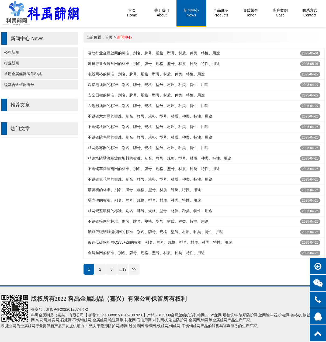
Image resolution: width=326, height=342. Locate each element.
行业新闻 (11, 63)
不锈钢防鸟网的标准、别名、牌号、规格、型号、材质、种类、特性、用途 (150, 137)
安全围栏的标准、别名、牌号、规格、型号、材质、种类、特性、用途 (146, 95)
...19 (122, 269)
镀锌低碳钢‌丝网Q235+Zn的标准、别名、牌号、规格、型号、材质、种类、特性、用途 (160, 242)
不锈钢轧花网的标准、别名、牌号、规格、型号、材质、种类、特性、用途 (150, 179)
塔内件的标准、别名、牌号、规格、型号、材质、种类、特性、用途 (144, 200)
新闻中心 (124, 37)
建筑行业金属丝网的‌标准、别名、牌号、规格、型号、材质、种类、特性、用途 (154, 63)
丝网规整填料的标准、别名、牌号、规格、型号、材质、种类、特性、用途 (150, 211)
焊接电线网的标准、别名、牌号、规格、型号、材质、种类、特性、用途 (148, 84)
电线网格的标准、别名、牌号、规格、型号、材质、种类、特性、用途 (146, 74)
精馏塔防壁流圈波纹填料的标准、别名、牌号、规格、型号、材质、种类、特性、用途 (159, 158)
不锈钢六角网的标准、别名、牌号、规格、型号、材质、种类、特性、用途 (150, 116)
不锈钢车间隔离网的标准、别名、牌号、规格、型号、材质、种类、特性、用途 (154, 169)
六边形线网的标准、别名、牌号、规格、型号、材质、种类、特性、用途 (148, 105)
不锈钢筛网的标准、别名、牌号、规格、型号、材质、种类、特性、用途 (148, 221)
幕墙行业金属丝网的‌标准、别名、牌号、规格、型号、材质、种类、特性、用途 (154, 53)
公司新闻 (11, 52)
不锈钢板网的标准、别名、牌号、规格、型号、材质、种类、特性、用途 (148, 127)
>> (134, 269)
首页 (109, 37)
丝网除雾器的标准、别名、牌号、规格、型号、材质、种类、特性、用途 (148, 148)
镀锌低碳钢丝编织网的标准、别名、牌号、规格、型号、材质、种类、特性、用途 (156, 232)
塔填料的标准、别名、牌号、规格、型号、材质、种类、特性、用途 (144, 190)
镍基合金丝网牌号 (19, 84)
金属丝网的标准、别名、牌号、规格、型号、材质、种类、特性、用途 (146, 253)
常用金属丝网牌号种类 (23, 74)
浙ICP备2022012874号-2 (67, 309)
